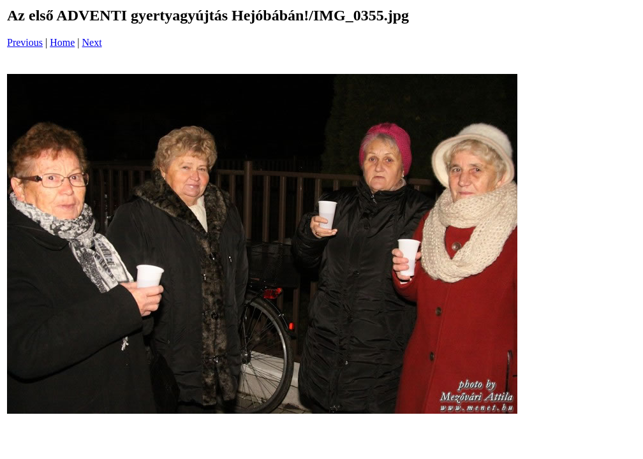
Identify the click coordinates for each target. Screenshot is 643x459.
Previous (25, 42)
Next (92, 42)
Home (62, 42)
